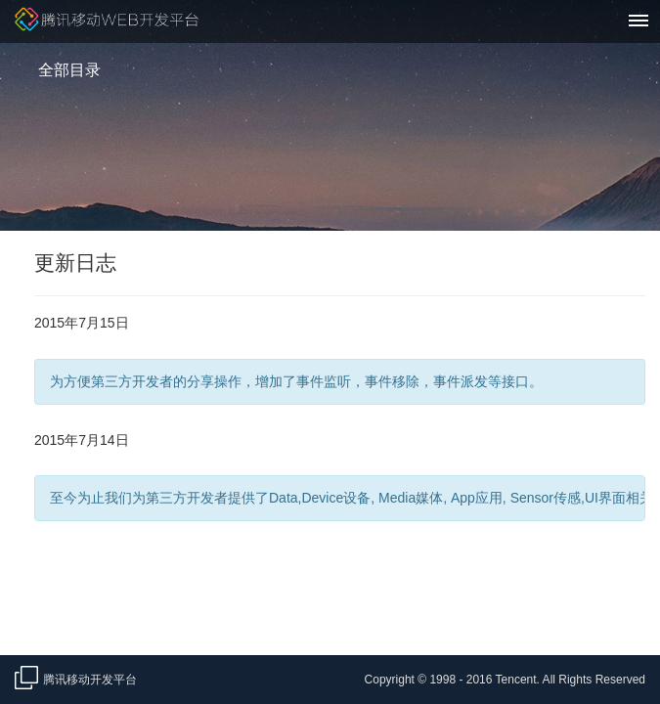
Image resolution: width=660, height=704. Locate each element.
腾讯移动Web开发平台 (106, 21)
